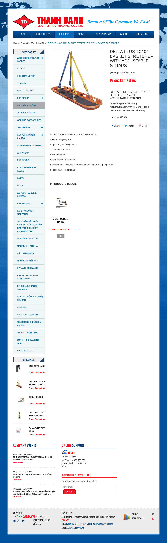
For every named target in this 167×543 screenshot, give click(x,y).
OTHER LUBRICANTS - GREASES (27, 288)
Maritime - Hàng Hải (27, 246)
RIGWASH (21, 307)
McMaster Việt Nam (27, 261)
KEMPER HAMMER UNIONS (26, 136)
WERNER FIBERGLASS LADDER (28, 59)
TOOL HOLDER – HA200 (40, 397)
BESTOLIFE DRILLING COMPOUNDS (27, 277)
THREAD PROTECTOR (27, 333)
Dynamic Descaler (27, 268)
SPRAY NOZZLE (24, 351)
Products (25, 43)
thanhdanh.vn (24, 517)
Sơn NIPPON (23, 98)
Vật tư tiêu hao (25, 91)
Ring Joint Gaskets (27, 315)
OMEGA (20, 178)
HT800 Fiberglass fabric (26, 169)
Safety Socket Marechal (25, 212)
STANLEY (21, 83)
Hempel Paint (24, 203)
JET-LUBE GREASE (26, 113)
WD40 (20, 185)
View (61, 236)
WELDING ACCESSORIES (29, 120)
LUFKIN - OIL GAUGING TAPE (28, 342)
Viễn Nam (37, 524)
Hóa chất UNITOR (26, 76)
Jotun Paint (23, 127)
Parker (21, 69)
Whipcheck (23, 153)
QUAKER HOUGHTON (27, 239)
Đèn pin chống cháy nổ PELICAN (29, 298)
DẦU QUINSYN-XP (25, 253)
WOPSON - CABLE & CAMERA (27, 194)
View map (65, 520)
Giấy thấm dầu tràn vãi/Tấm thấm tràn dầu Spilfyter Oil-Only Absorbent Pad (29, 226)
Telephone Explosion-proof (29, 324)
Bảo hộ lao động (38, 43)
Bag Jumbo (23, 160)
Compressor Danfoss (29, 145)
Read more (18, 462)
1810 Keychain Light (39, 366)
